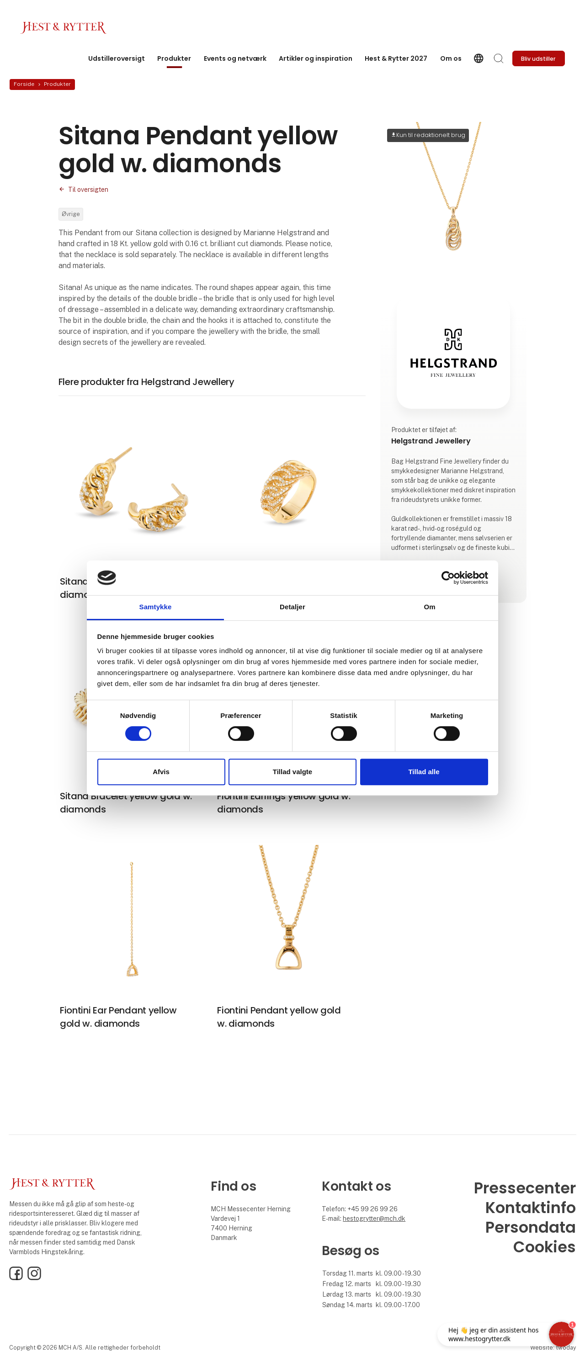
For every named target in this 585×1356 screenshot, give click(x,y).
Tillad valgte (292, 772)
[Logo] (63, 28)
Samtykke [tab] (155, 607)
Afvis (161, 772)
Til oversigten (88, 189)
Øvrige (71, 214)
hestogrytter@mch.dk (374, 1218)
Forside (24, 84)
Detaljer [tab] (292, 607)
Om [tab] (429, 607)
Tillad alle (423, 772)
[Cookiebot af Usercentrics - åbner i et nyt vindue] (448, 578)
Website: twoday (553, 1347)
